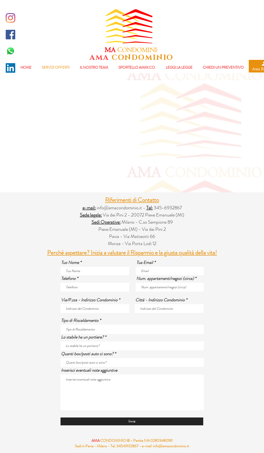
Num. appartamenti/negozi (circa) (165, 278)
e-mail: (147, 446)
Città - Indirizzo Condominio (160, 300)
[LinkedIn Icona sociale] (10, 68)
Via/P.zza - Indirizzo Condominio (89, 300)
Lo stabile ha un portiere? (82, 337)
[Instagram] (10, 18)
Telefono (68, 278)
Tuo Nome (70, 262)
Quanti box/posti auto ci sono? (87, 354)
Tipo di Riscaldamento (79, 320)
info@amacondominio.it (119, 207)
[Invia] (132, 421)
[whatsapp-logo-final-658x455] (10, 51)
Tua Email (144, 262)
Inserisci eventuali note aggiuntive (89, 370)
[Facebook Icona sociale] (10, 34)
